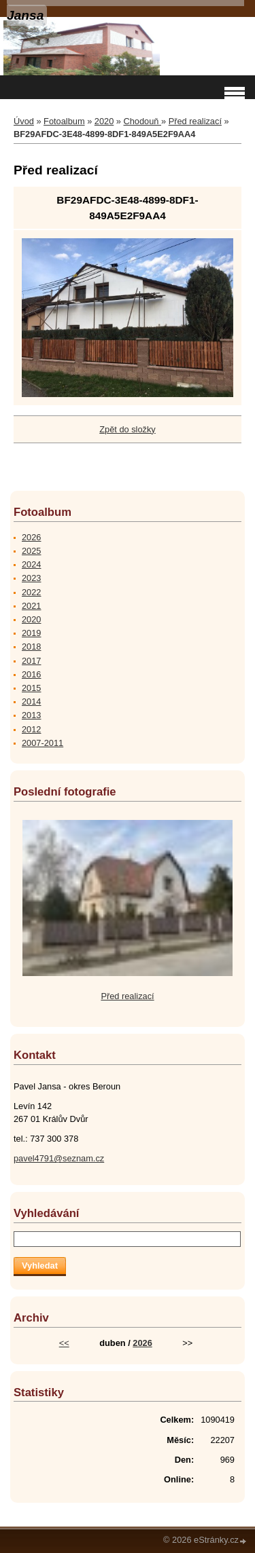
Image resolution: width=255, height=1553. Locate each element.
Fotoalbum (64, 121)
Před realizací (195, 121)
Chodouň (143, 121)
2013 (31, 715)
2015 (31, 688)
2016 (31, 674)
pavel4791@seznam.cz (59, 1158)
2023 (31, 578)
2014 (31, 701)
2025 (31, 551)
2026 (31, 537)
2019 (31, 633)
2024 (31, 564)
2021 (31, 606)
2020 (104, 121)
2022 (31, 592)
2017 (31, 661)
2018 (31, 646)
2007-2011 (42, 743)
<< (64, 1343)
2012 (31, 729)
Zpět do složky (127, 429)
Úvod (24, 121)
